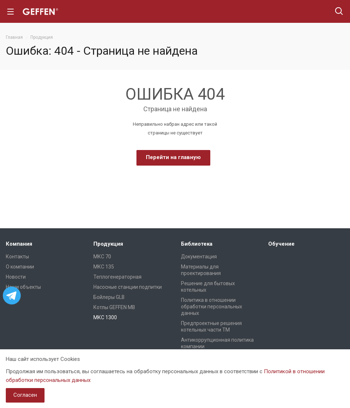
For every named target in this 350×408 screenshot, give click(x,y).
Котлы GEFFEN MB (114, 307)
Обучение (281, 244)
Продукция (108, 244)
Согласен (25, 395)
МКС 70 (102, 256)
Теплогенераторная (117, 277)
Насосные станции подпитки (127, 287)
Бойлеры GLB (109, 297)
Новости (16, 277)
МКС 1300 (105, 317)
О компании (20, 267)
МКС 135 (103, 267)
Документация (199, 256)
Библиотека (196, 244)
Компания (19, 244)
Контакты (17, 256)
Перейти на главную (173, 157)
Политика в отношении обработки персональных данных (211, 306)
